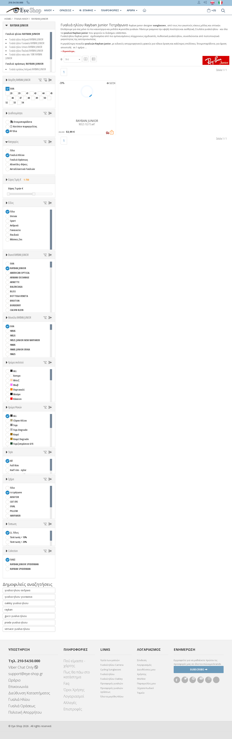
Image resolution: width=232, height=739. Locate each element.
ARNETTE (14, 282)
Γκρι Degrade (18, 430)
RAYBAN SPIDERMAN (20, 569)
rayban (9, 609)
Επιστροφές (73, 709)
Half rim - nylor (18, 470)
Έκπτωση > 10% (18, 537)
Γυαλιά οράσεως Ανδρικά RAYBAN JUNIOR (27, 69)
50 (45, 98)
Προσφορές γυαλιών (111, 683)
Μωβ (14, 385)
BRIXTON (14, 300)
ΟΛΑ (12, 88)
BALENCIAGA (16, 286)
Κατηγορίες (13, 142)
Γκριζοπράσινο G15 (21, 443)
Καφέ (14, 434)
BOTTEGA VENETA (19, 296)
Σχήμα (11, 479)
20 (11, 93)
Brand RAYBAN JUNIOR (18, 255)
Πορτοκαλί (17, 389)
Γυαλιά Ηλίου (21, 18)
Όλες (14, 532)
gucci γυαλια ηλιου (16, 616)
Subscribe (198, 669)
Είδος (11, 203)
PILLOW (14, 511)
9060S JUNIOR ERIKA (20, 349)
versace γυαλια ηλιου (17, 629)
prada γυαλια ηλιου (16, 622)
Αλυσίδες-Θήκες (18, 164)
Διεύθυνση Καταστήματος (29, 693)
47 (20, 98)
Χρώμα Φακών (15, 407)
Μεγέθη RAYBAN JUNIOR (19, 80)
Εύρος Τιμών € (15, 188)
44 (43, 93)
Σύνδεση (141, 660)
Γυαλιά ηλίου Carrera (111, 664)
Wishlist (141, 678)
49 (37, 98)
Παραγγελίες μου (146, 683)
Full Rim (14, 465)
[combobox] (72, 59)
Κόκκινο (15, 399)
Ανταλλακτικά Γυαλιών (22, 169)
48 (29, 98)
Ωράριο (14, 680)
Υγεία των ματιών (109, 660)
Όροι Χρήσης (74, 689)
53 (15, 102)
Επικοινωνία (18, 686)
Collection (13, 551)
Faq (66, 683)
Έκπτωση (12, 524)
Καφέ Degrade (19, 439)
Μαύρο (15, 394)
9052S (13, 335)
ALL (13, 371)
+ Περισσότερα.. (68, 51)
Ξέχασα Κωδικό (145, 688)
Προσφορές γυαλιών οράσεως (111, 689)
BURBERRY (15, 305)
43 (35, 93)
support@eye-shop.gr (25, 673)
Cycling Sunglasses (110, 669)
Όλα (13, 131)
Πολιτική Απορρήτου (25, 712)
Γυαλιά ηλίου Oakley (111, 678)
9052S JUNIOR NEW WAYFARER (25, 340)
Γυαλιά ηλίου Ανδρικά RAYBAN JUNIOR (26, 39)
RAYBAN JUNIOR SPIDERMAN (24, 564)
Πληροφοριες (111, 10)
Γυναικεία (15, 230)
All (11, 460)
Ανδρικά (14, 225)
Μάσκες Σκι (16, 239)
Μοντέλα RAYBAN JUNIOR (19, 317)
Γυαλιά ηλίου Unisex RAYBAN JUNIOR (25, 47)
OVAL (12, 506)
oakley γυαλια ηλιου (16, 603)
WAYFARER (15, 515)
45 (51, 93)
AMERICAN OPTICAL (20, 272)
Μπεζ (14, 380)
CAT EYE (14, 501)
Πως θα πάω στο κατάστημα (77, 674)
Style (10, 452)
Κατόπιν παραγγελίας (23, 126)
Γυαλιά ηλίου (107, 674)
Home (7, 18)
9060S (13, 344)
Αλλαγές (70, 702)
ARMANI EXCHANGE (19, 277)
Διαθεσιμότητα (15, 113)
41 (27, 93)
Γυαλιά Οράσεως (19, 159)
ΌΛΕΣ (12, 559)
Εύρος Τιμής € (19, 180)
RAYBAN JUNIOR (39, 18)
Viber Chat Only (23, 667)
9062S (13, 354)
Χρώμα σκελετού (16, 362)
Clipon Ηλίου (18, 420)
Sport (13, 220)
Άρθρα (132, 10)
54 (23, 102)
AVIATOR (14, 497)
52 (7, 102)
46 (12, 98)
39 (19, 93)
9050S (13, 331)
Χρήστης (141, 674)
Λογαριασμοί (74, 696)
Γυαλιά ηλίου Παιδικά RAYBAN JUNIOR (26, 50)
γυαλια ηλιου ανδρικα (17, 590)
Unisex (13, 216)
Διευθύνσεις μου (146, 669)
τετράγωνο (16, 492)
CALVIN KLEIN (16, 310)
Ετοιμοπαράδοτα (21, 121)
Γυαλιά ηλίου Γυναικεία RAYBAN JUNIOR (26, 43)
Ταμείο (141, 692)
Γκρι (14, 425)
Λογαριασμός (144, 664)
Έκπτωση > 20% (18, 542)
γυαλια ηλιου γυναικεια (18, 596)
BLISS (13, 291)
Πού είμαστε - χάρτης (74, 663)
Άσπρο (15, 375)
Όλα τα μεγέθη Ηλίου (111, 696)
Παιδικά (14, 234)
